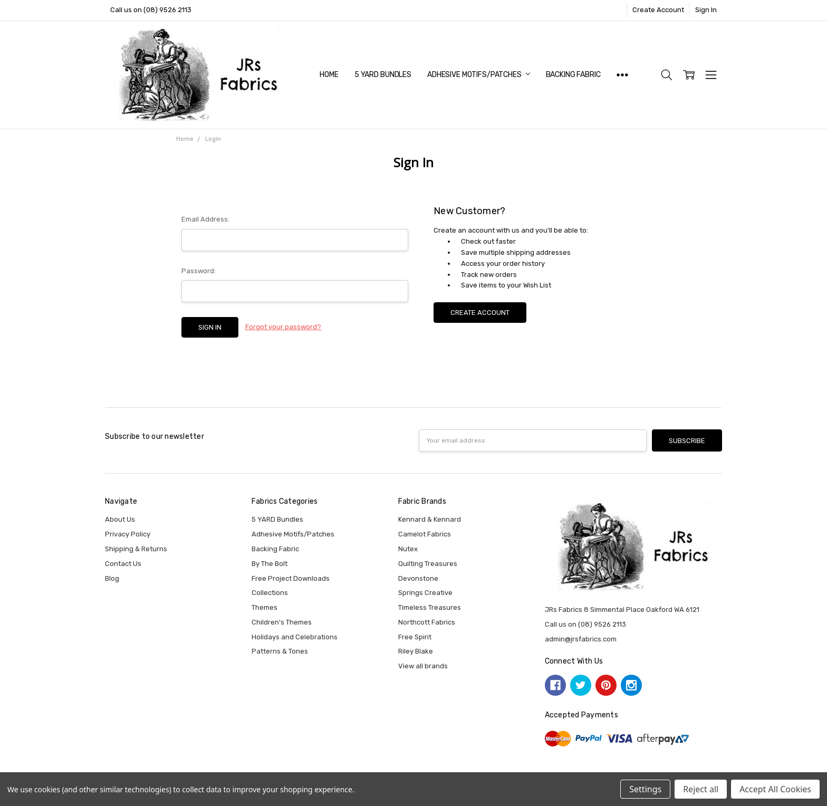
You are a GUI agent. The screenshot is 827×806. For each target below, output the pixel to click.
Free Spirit (414, 637)
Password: (198, 271)
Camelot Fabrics (424, 534)
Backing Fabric (573, 74)
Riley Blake (415, 651)
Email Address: (205, 219)
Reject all (700, 789)
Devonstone (418, 578)
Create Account (658, 10)
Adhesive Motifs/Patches (478, 74)
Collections (270, 593)
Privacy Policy (127, 534)
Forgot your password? (283, 327)
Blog (112, 578)
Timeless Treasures (429, 607)
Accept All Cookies (775, 789)
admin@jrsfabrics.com (581, 639)
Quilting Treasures (427, 564)
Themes (264, 607)
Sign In (706, 10)
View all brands (423, 666)
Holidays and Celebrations (295, 637)
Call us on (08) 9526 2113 (150, 10)
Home (329, 74)
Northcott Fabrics (426, 622)
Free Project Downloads (291, 578)
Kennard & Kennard (429, 519)
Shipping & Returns (136, 549)
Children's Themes (282, 622)
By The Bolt (269, 564)
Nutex (408, 549)
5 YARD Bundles (382, 74)
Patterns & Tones (280, 651)
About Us (120, 519)
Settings (645, 789)
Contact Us (123, 564)
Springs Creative (425, 593)
